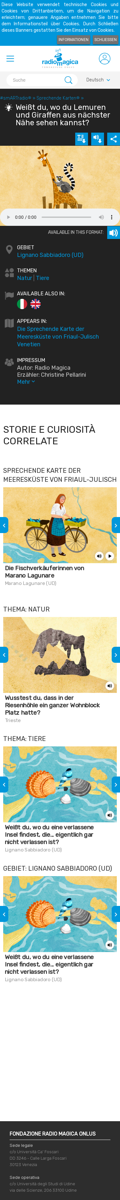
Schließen (105, 39)
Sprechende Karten (58, 98)
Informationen (74, 39)
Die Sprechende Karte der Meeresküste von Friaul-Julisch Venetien (58, 336)
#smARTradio (15, 98)
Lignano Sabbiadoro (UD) (50, 255)
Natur (24, 278)
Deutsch (99, 80)
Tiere (42, 278)
